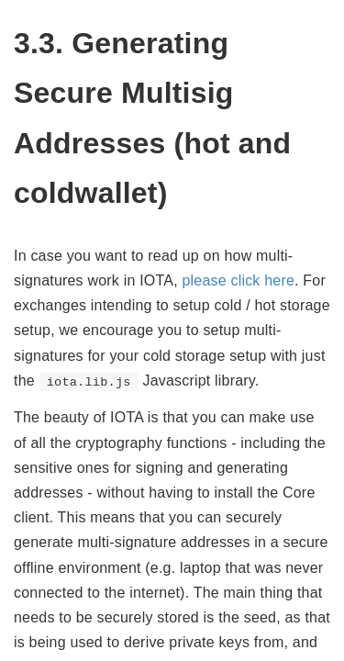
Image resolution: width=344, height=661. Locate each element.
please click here (238, 280)
